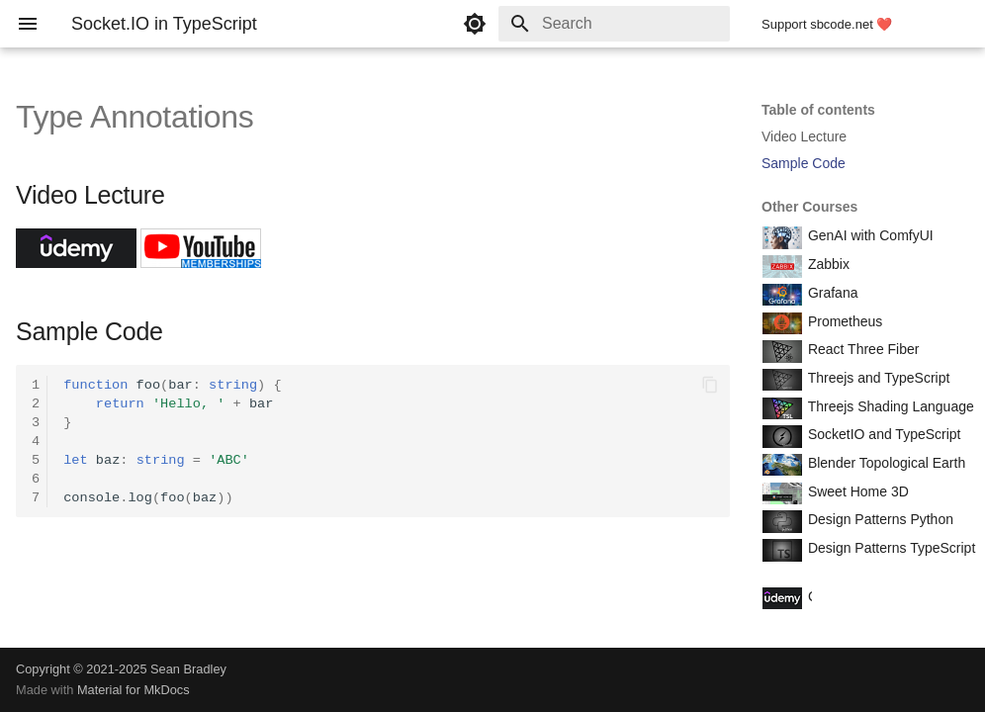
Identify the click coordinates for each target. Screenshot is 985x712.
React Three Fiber (861, 349)
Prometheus (843, 321)
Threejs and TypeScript (876, 378)
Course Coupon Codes (876, 596)
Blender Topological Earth (884, 463)
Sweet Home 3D (856, 491)
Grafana (830, 293)
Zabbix (827, 264)
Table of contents (818, 110)
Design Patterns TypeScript (889, 548)
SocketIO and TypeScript (882, 434)
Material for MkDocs (133, 689)
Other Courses (809, 207)
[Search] (614, 24)
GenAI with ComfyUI (869, 235)
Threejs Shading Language (889, 406)
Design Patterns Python (878, 519)
